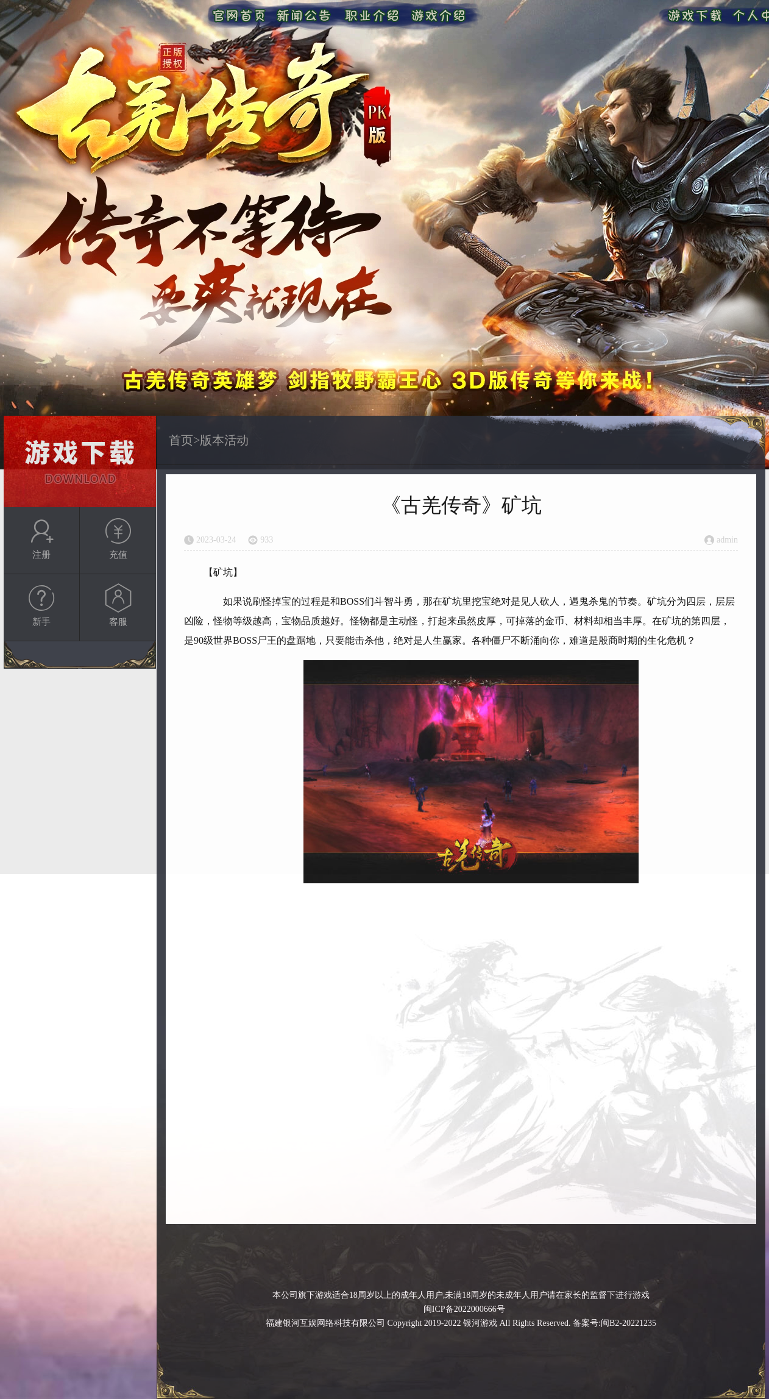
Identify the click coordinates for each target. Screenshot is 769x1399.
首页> (184, 440)
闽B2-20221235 (628, 1323)
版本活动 (224, 440)
